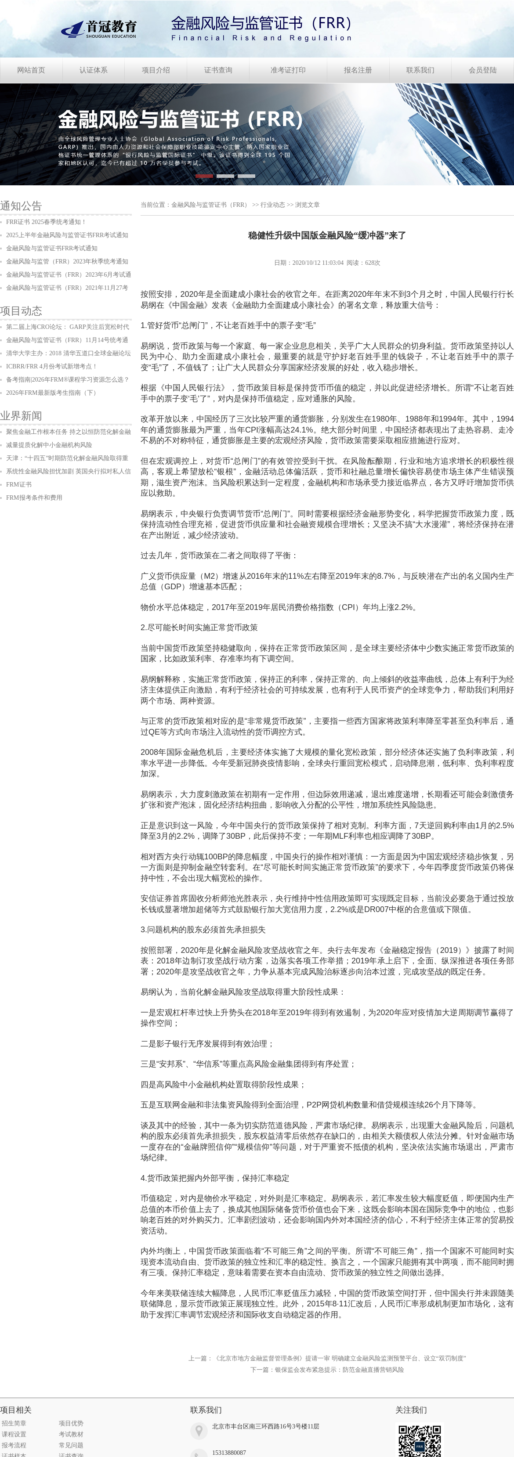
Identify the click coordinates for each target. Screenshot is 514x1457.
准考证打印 (288, 70)
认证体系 (94, 70)
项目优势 (71, 1423)
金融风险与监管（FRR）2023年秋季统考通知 (67, 261)
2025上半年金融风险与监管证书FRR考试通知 (67, 235)
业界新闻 (21, 416)
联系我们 (420, 70)
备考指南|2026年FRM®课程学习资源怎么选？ (68, 379)
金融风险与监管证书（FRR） (210, 205)
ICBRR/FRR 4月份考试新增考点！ (52, 366)
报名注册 (358, 70)
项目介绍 (156, 70)
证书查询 (218, 70)
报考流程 (14, 1445)
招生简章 (14, 1423)
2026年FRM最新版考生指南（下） (52, 392)
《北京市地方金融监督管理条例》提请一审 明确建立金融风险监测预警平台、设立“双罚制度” (339, 1358)
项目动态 (21, 311)
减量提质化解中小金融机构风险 (49, 445)
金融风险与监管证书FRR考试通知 (52, 248)
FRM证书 (19, 484)
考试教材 (71, 1434)
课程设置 (14, 1434)
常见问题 (71, 1445)
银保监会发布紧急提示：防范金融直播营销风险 (339, 1370)
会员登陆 (483, 70)
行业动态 (273, 205)
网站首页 (31, 70)
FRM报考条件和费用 (34, 497)
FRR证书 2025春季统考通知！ (46, 222)
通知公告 (21, 206)
